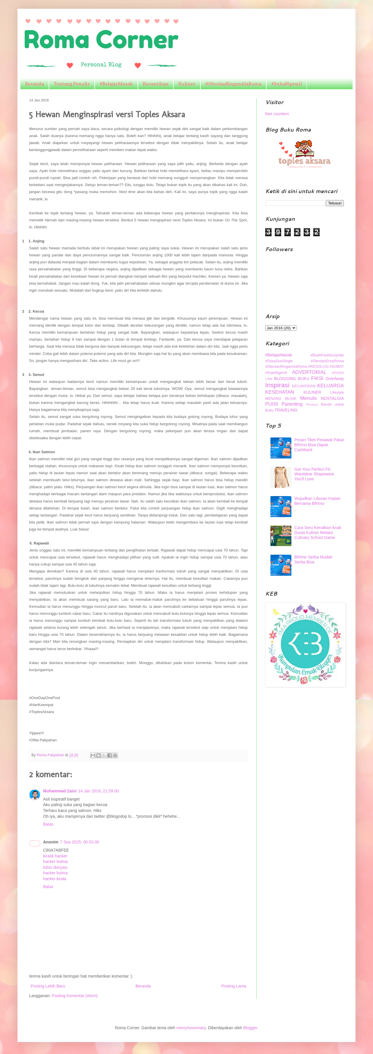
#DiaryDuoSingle (279, 361)
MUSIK (291, 399)
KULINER (312, 392)
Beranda (34, 84)
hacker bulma (55, 861)
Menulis (308, 398)
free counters (277, 113)
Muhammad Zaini (59, 791)
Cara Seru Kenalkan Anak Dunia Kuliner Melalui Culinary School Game (317, 532)
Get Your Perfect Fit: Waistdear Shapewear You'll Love (314, 474)
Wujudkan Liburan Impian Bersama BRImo (317, 501)
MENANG (273, 399)
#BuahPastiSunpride (327, 355)
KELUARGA (330, 385)
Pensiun (312, 404)
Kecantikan (155, 84)
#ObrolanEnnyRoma (327, 361)
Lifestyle (337, 393)
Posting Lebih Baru (48, 986)
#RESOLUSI (318, 367)
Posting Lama (233, 986)
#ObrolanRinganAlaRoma (233, 84)
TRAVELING (286, 410)
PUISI (271, 404)
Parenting (291, 404)
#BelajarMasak (116, 84)
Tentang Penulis (72, 84)
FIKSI (317, 378)
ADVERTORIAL (309, 372)
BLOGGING (285, 378)
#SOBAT (337, 367)
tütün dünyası (55, 867)
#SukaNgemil (286, 84)
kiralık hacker (55, 856)
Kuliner (187, 84)
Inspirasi (277, 385)
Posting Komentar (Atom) (75, 995)
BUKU (303, 378)
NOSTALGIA (332, 398)
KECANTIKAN (303, 386)
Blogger (250, 1027)
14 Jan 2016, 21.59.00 (98, 791)
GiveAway (335, 378)
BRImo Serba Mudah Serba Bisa (313, 559)
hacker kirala (54, 878)
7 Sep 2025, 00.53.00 (79, 842)
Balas (48, 824)
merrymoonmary (191, 1027)
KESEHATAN (279, 392)
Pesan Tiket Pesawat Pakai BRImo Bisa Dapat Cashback (319, 444)
